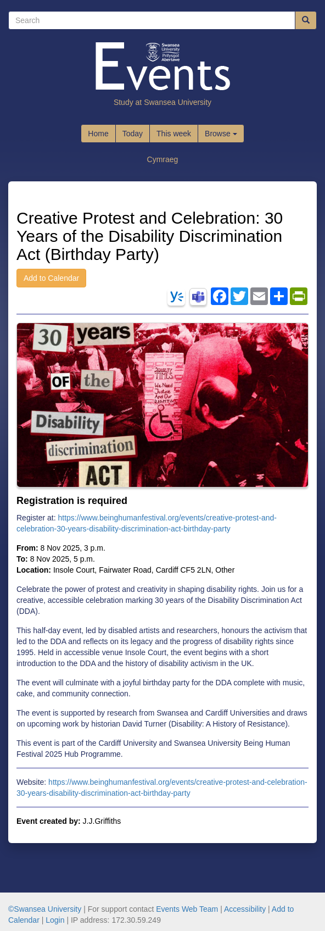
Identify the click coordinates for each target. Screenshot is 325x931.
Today (132, 133)
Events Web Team (187, 909)
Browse (221, 133)
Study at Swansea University (162, 102)
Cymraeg (162, 159)
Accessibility (245, 909)
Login (55, 920)
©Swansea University (44, 909)
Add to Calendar (51, 278)
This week (173, 133)
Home (98, 133)
